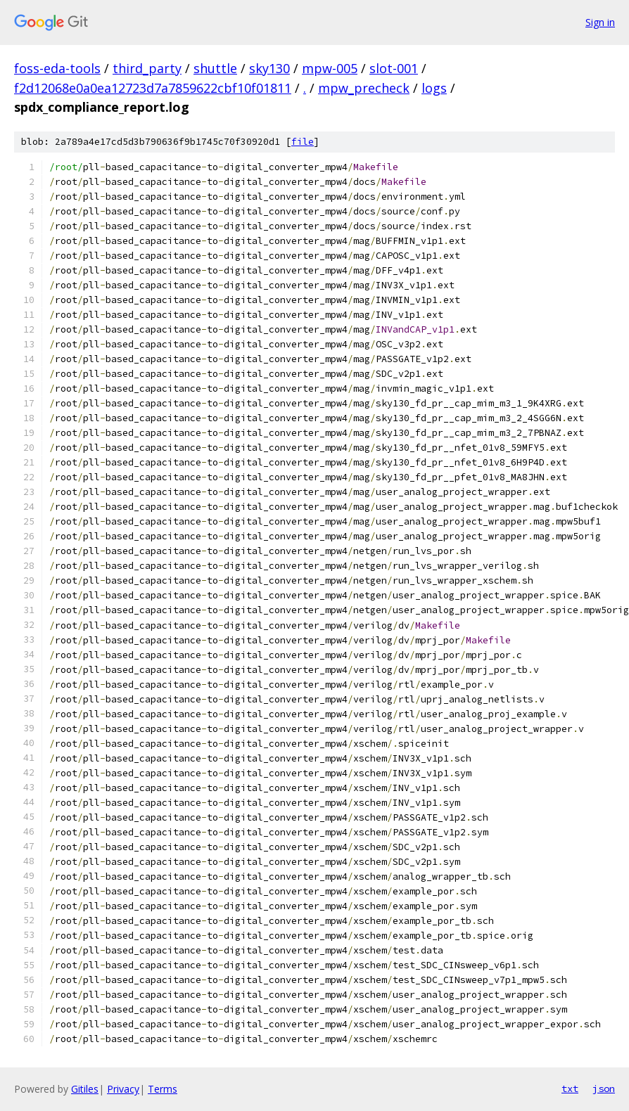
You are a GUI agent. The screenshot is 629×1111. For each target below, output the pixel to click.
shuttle (215, 68)
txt (569, 1088)
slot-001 (393, 68)
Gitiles (85, 1089)
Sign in (600, 22)
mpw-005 (329, 68)
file (302, 142)
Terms (162, 1089)
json (603, 1088)
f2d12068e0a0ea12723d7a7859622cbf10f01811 (152, 87)
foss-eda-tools (57, 68)
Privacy (123, 1089)
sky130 (269, 68)
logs (434, 87)
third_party (147, 68)
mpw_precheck (363, 87)
